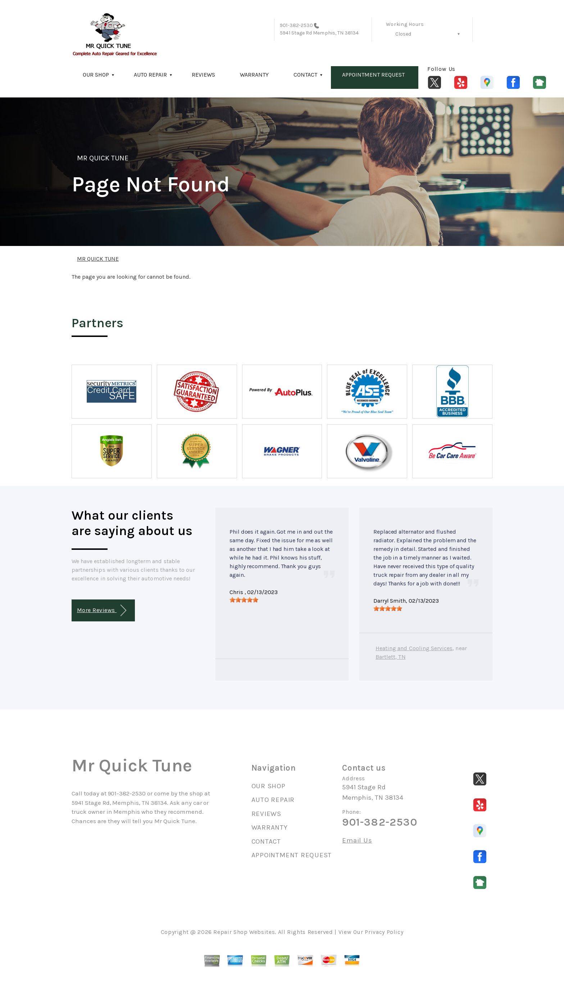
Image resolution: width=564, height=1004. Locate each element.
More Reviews (101, 610)
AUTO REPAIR (150, 74)
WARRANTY (254, 74)
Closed (403, 34)
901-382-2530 (296, 25)
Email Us (357, 840)
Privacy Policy (384, 931)
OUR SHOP (96, 74)
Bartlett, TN (391, 656)
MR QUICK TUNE (103, 158)
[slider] (243, 600)
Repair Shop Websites (244, 931)
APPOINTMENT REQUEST (373, 74)
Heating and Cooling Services (414, 648)
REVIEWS (203, 74)
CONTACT (305, 74)
